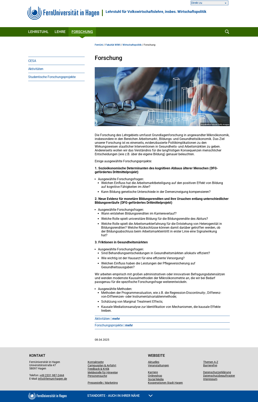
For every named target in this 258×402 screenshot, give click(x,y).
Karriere (153, 372)
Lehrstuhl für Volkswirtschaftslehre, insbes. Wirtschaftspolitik (156, 12)
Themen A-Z (210, 362)
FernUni (99, 44)
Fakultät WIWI (112, 44)
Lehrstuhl (38, 32)
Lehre (60, 32)
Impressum (210, 379)
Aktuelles (153, 362)
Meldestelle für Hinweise (103, 372)
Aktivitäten (35, 69)
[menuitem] (56, 61)
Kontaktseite (96, 362)
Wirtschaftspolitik (132, 44)
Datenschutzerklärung (217, 372)
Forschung (82, 32)
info (40, 378)
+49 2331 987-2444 (52, 375)
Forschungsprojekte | (114, 325)
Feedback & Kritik (98, 368)
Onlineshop (155, 375)
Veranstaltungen (158, 365)
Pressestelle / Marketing (103, 382)
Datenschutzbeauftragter (219, 375)
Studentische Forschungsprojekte (52, 77)
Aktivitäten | (107, 319)
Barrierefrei (210, 365)
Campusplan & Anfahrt (102, 365)
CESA (32, 61)
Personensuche (97, 375)
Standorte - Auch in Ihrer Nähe (120, 396)
